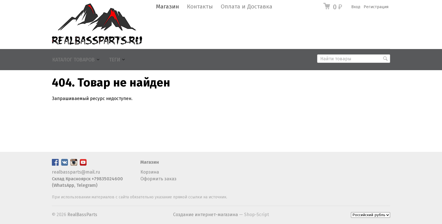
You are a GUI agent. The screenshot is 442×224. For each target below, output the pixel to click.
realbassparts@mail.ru (76, 172)
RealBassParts (82, 214)
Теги (114, 60)
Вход (355, 7)
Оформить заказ (158, 178)
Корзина (149, 172)
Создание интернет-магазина (205, 214)
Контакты (200, 6)
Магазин (167, 6)
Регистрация (376, 7)
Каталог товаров (73, 60)
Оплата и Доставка (246, 6)
